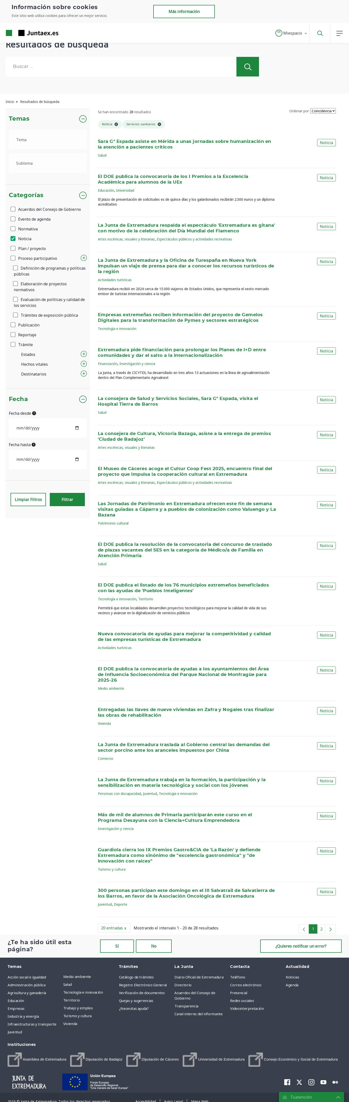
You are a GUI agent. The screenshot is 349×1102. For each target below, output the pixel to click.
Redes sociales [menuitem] (242, 1000)
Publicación (25, 325)
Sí (117, 946)
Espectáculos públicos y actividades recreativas (194, 239)
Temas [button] (19, 119)
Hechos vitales (34, 364)
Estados (28, 354)
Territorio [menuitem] (71, 1000)
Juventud (150, 793)
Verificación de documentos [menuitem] (142, 992)
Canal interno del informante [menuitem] (198, 1013)
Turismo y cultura (112, 869)
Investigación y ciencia (137, 363)
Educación (106, 190)
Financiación (107, 363)
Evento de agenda (31, 219)
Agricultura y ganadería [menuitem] (27, 992)
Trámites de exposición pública (46, 315)
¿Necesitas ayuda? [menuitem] (134, 1008)
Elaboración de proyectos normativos (40, 286)
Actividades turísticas (115, 279)
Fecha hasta (22, 445)
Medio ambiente (111, 688)
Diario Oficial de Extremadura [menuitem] (198, 977)
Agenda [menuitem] (292, 984)
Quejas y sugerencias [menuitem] (136, 1000)
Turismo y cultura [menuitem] (77, 1015)
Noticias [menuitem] (292, 977)
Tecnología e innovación (117, 328)
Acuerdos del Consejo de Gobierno (46, 209)
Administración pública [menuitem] (26, 984)
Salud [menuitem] (67, 984)
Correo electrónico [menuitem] (245, 984)
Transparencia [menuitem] (186, 1005)
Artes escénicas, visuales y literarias (126, 239)
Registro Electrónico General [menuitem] (143, 984)
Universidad (125, 190)
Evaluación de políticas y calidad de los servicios (49, 302)
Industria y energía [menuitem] (23, 1016)
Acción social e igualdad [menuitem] (27, 977)
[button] (291, 33)
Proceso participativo (34, 258)
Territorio (145, 599)
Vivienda (104, 723)
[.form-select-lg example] (48, 140)
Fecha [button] (18, 399)
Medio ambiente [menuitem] (77, 976)
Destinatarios (33, 374)
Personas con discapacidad (119, 793)
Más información (184, 11)
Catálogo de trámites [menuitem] (136, 977)
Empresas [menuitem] (16, 1008)
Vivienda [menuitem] (70, 1023)
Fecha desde (22, 413)
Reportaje (23, 335)
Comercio (105, 758)
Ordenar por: (299, 111)
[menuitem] (37, 1059)
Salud (102, 155)
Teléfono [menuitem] (237, 977)
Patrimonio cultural (113, 523)
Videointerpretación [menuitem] (247, 1008)
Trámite (22, 344)
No (153, 946)
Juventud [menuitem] (15, 1031)
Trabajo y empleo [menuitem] (78, 1007)
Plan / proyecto (28, 248)
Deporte (120, 904)
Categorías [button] (26, 195)
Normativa (24, 229)
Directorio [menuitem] (183, 984)
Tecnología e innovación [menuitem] (83, 992)
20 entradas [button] (115, 929)
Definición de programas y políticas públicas (50, 271)
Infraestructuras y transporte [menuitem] (32, 1024)
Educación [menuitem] (16, 1000)
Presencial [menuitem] (238, 992)
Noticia (21, 238)
